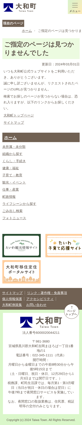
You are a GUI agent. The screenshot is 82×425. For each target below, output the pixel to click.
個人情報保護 (12, 299)
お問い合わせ (36, 305)
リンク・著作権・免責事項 (47, 293)
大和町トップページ (19, 115)
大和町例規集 (12, 305)
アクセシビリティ (40, 299)
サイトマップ (14, 122)
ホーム (27, 31)
